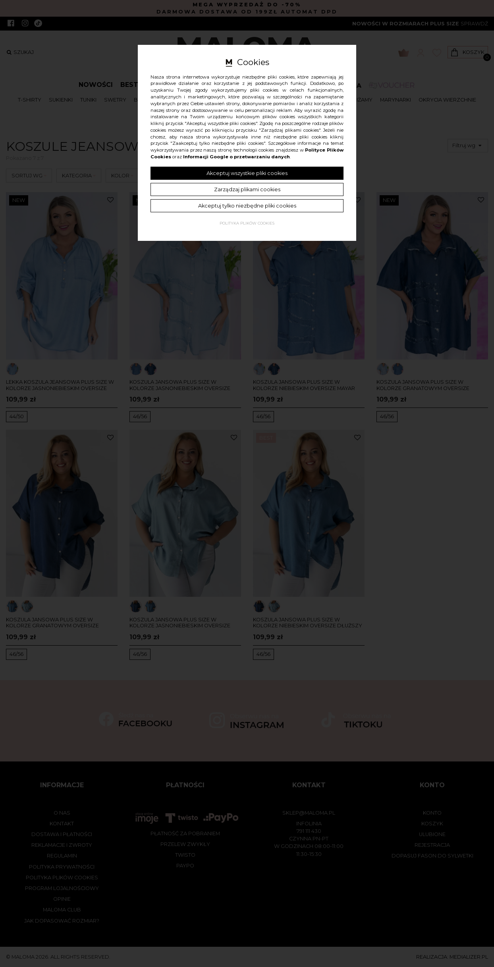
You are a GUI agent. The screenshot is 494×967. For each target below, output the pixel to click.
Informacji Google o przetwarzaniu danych (236, 157)
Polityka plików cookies (247, 223)
